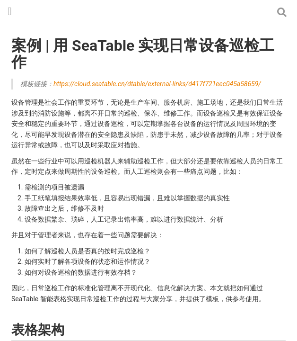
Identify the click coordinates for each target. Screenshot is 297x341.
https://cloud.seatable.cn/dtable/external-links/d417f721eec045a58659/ (157, 84)
